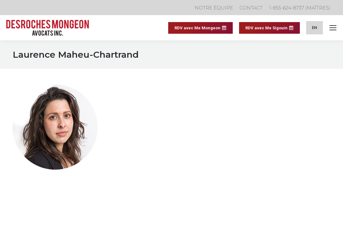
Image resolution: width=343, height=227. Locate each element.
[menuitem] (314, 28)
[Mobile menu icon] (333, 28)
